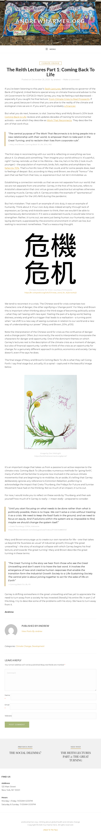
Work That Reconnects (59, 120)
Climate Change (50, 63)
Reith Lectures (53, 88)
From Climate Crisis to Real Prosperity (69, 99)
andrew (57, 79)
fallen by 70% (12, 168)
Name (7, 697)
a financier (70, 106)
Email (7, 706)
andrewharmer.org (50, 21)
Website (8, 716)
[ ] (50, 830)
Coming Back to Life (15, 117)
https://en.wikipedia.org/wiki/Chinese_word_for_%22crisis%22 (50, 293)
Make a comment (71, 79)
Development (38, 646)
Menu (50, 48)
